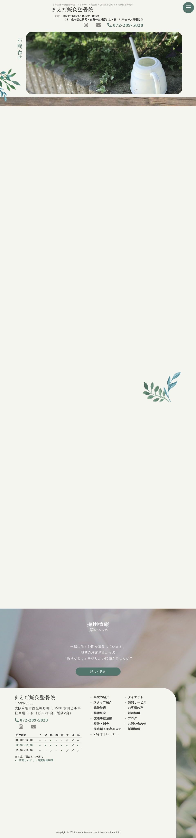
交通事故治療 (103, 718)
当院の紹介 (101, 697)
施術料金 (100, 713)
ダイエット (135, 697)
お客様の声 (135, 707)
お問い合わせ (137, 723)
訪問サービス (137, 702)
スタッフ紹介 (103, 702)
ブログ (132, 718)
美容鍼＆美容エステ (107, 729)
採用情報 (134, 729)
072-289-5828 (128, 25)
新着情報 (134, 713)
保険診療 (100, 707)
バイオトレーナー (106, 734)
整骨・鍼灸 (101, 723)
